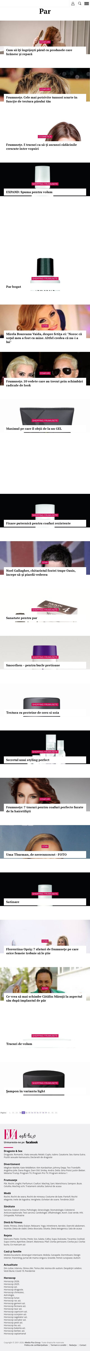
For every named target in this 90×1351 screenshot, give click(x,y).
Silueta (46, 1228)
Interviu (18, 1268)
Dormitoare (67, 1254)
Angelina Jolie (10, 1170)
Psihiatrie (19, 1215)
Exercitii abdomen (76, 1225)
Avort (64, 1212)
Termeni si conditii (58, 1345)
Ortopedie (9, 1215)
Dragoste (8, 1154)
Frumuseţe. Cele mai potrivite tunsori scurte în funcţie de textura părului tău (41, 99)
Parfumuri (27, 1183)
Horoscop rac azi (12, 1300)
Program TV (26, 1173)
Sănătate (9, 1206)
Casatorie (63, 1154)
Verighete (35, 1199)
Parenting (17, 1257)
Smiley (44, 1170)
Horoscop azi (10, 1286)
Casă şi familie (12, 1251)
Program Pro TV (40, 1173)
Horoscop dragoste (13, 1289)
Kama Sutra (79, 1154)
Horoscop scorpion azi (15, 1314)
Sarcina (7, 1209)
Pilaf (46, 1241)
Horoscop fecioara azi (15, 1306)
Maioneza (39, 1241)
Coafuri (45, 42)
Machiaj (46, 1183)
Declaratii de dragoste (41, 1157)
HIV (81, 1212)
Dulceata (62, 1238)
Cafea (48, 1238)
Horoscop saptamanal (15, 1333)
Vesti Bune (9, 1270)
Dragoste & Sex (13, 1151)
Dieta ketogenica (59, 1228)
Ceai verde (73, 1212)
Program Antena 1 (58, 1173)
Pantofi (66, 1196)
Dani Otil (35, 1170)
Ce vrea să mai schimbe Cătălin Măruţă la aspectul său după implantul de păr (44, 998)
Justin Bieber (78, 1170)
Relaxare (35, 1225)
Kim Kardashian (44, 1167)
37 (40, 1112)
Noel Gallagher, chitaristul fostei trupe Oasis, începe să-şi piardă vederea (40, 572)
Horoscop (10, 1278)
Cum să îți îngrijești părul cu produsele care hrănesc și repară (39, 52)
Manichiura (61, 1183)
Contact (83, 1345)
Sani (52, 1183)
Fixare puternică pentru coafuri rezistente (38, 523)
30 (20, 1112)
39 (46, 1112)
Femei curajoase (64, 1257)
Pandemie (30, 1270)
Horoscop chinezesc (14, 1292)
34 (32, 1112)
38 (43, 1112)
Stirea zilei (28, 1268)
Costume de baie (54, 1196)
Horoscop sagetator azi (15, 1317)
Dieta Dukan (24, 1225)
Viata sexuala (30, 1154)
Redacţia (73, 1345)
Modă (7, 1193)
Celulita (7, 1186)
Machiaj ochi (18, 1186)
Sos (35, 1238)
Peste (30, 1238)
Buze (79, 1183)
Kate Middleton (28, 1167)
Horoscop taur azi (13, 1308)
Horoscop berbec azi (14, 1330)
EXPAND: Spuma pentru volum (29, 192)
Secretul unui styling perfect (27, 760)
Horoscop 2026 (11, 1281)
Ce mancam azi (17, 1244)
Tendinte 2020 (67, 1199)
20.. (17, 1112)
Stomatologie (57, 1209)
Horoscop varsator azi (15, 1319)
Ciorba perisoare (58, 1241)
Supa (54, 1238)
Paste (16, 1238)
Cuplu (48, 1154)
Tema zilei (39, 1268)
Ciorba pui (72, 1241)
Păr (5, 1183)
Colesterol (69, 1209)
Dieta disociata (35, 1228)
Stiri (45, 326)
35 (35, 1112)
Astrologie (9, 1295)
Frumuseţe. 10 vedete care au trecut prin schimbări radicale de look (44, 383)
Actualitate (11, 1264)
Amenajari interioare (32, 1254)
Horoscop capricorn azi (15, 1311)
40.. (49, 1112)
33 (29, 1112)
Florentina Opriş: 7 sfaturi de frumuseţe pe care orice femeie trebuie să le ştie (42, 951)
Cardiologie (41, 1212)
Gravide (51, 1257)
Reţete (8, 1235)
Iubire (55, 1154)
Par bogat (13, 287)
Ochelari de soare (50, 1199)
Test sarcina (29, 1212)
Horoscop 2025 (11, 1284)
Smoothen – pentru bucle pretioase (33, 665)
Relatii (41, 1154)
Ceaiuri (15, 1209)
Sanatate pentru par (21, 618)
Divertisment (12, 1164)
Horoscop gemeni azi (14, 1303)
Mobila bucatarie (12, 1254)
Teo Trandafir (73, 1167)
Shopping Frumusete (45, 184)
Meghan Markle (12, 1167)
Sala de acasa (75, 1228)
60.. (56, 1112)
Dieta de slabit (19, 1228)
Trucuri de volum (19, 1044)
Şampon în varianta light (25, 1091)
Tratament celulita (35, 1186)
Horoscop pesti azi (13, 1322)
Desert (29, 1241)
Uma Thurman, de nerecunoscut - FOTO (36, 854)
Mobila (46, 1254)
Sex (71, 1154)
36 (37, 1112)
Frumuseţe (10, 1180)
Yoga (43, 1225)
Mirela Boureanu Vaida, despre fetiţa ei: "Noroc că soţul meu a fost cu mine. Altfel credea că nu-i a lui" (44, 338)
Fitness (13, 1225)
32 (26, 1112)
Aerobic (62, 1225)
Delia (57, 1170)
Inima (23, 1209)
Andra (51, 1170)
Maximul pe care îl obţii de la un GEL (34, 429)
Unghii (18, 1183)
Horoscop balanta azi (14, 1328)
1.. (10, 1112)
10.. (13, 1112)
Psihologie (32, 1209)
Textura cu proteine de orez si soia (32, 712)
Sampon (72, 1183)
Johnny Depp (59, 1167)
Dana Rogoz (24, 1170)
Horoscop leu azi (12, 1325)
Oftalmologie (54, 1212)
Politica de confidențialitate (36, 1345)
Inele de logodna (21, 1199)
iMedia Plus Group (32, 1342)
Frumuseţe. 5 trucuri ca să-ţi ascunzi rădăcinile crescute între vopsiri (41, 147)
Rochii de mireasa (36, 1196)
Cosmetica (45, 136)
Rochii (11, 1183)
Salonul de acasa (53, 1186)
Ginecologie (43, 1209)
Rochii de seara (18, 1196)
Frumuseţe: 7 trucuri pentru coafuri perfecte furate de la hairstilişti (44, 809)
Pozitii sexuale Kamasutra (17, 1157)
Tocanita (71, 1238)
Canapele (55, 1254)
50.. (52, 1112)
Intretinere (51, 1225)
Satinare (12, 902)
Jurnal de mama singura (35, 1257)
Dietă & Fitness (13, 1222)
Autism (76, 1257)
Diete (6, 1225)
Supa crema (10, 1241)
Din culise (9, 1268)
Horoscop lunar (11, 1297)
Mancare (8, 1238)
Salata (41, 1238)
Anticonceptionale (13, 1212)
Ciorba (23, 1238)
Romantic (18, 1154)
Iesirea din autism (54, 1268)
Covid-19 (19, 1270)
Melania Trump (11, 1173)
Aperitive (21, 1241)
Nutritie (8, 1228)
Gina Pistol (66, 1170)
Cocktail (80, 1238)
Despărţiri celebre (73, 1268)
